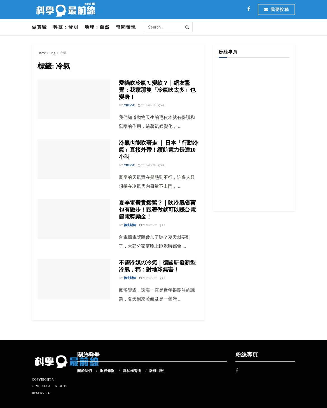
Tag (52, 53)
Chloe (129, 105)
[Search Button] (188, 27)
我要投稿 (276, 9)
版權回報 (156, 371)
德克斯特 (130, 225)
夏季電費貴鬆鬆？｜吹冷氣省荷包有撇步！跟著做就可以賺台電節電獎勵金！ (157, 210)
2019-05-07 (148, 278)
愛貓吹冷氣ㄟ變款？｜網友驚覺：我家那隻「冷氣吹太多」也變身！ (157, 90)
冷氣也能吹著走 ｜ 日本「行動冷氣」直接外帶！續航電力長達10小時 (158, 150)
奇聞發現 (126, 27)
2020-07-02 (148, 225)
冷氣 (63, 53)
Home (42, 53)
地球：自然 (97, 27)
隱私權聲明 (132, 371)
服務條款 (107, 371)
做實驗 (39, 27)
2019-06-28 (146, 165)
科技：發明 (65, 27)
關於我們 (84, 371)
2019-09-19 (146, 105)
